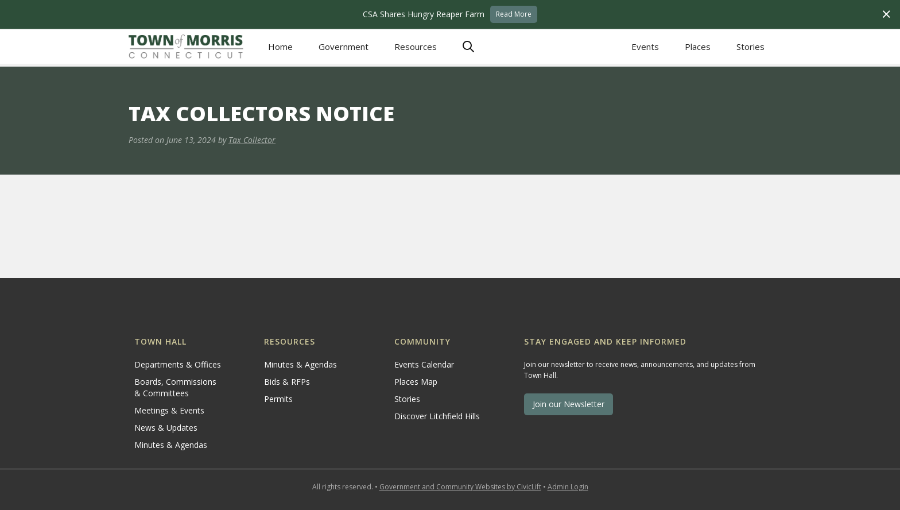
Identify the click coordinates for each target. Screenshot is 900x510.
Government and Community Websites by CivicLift (460, 487)
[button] (343, 46)
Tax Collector (252, 139)
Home (280, 46)
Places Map (415, 381)
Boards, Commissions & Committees (175, 387)
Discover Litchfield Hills (437, 416)
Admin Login (568, 487)
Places (698, 46)
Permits (278, 398)
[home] (186, 46)
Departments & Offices (177, 364)
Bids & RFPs (287, 381)
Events (645, 46)
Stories (750, 46)
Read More (514, 14)
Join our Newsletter (568, 404)
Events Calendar (424, 364)
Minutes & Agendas (170, 444)
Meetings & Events (169, 410)
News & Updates (165, 427)
